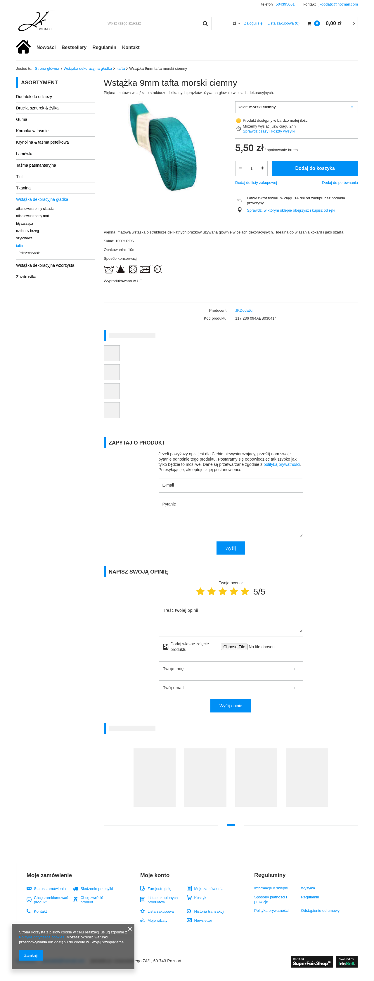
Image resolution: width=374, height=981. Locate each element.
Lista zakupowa (283, 23)
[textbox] (158, 23)
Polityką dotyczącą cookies (41, 937)
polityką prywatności (282, 464)
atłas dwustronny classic (34, 209)
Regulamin (104, 47)
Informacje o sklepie (271, 888)
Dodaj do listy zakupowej (256, 182)
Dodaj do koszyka (315, 168)
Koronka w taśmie (32, 130)
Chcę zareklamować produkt (51, 900)
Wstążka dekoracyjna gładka (88, 68)
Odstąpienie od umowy (320, 910)
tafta (120, 68)
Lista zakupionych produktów (163, 900)
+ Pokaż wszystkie (28, 253)
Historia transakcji (209, 911)
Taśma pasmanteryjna (36, 165)
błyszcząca (24, 224)
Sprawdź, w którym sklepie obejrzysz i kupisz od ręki (291, 210)
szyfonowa (24, 238)
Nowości (46, 47)
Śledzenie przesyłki (96, 888)
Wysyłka (308, 888)
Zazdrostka (26, 276)
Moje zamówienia (208, 888)
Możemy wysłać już (259, 126)
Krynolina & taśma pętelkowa (42, 142)
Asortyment (39, 83)
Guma (21, 119)
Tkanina (23, 188)
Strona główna (47, 68)
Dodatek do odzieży (34, 96)
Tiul (19, 176)
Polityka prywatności (271, 910)
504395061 (285, 4)
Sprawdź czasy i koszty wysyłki (269, 131)
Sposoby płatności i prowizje (270, 899)
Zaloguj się (253, 23)
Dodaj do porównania (340, 182)
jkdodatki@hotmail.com (338, 4)
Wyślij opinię (230, 705)
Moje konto (154, 875)
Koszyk (200, 897)
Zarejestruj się (160, 888)
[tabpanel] (155, 780)
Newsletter (203, 920)
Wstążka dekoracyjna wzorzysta (45, 265)
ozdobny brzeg (27, 231)
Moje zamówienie (49, 875)
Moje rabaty (157, 920)
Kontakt (131, 47)
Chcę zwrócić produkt (91, 900)
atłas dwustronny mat (32, 216)
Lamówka (25, 153)
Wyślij (231, 548)
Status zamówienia (50, 888)
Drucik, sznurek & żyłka (37, 108)
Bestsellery (74, 47)
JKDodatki (243, 310)
